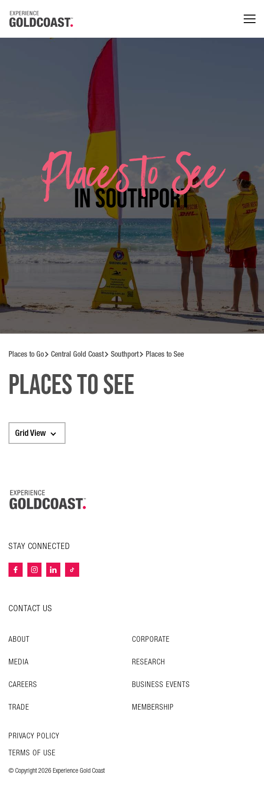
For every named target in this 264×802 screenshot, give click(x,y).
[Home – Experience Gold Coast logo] (48, 499)
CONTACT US (30, 608)
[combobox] (37, 433)
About (19, 640)
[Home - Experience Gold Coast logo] (41, 19)
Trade (18, 707)
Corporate (151, 640)
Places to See (165, 354)
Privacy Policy (33, 736)
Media (18, 662)
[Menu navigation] (250, 19)
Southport (125, 354)
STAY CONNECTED (39, 546)
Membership (153, 707)
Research (148, 662)
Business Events (161, 685)
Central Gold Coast (77, 354)
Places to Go (26, 354)
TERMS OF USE (32, 753)
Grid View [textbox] (30, 433)
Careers (22, 685)
